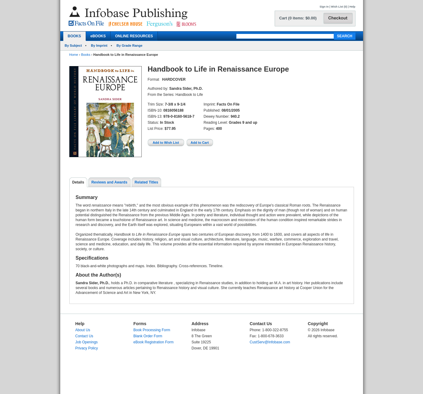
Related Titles (146, 182)
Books (86, 54)
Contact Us (84, 336)
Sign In (324, 6)
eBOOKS (98, 36)
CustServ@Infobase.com (270, 342)
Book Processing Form (152, 330)
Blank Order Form (148, 336)
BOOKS (74, 36)
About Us (82, 330)
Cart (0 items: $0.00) (298, 18)
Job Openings (86, 342)
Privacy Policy (86, 348)
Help (352, 6)
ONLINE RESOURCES (134, 36)
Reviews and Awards (109, 182)
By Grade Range (130, 45)
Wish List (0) (339, 6)
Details (78, 182)
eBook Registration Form (154, 342)
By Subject (73, 45)
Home (73, 54)
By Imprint (99, 45)
